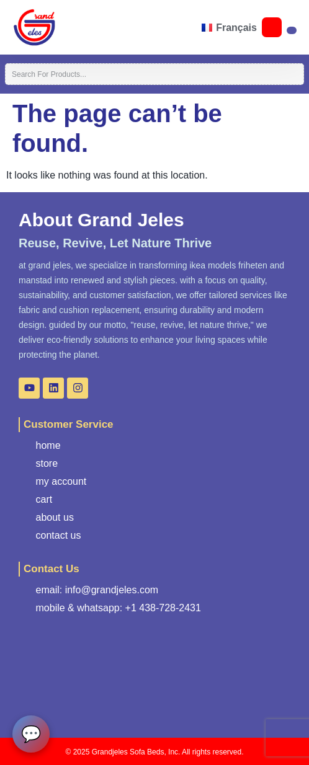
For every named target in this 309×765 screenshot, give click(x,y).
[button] (61, 27)
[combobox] (154, 74)
